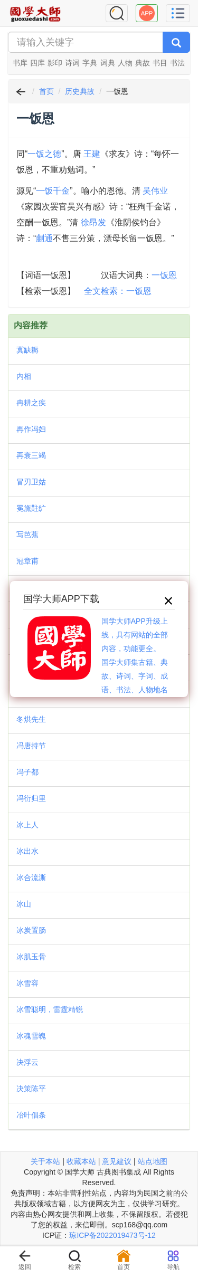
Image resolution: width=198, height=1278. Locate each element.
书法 (177, 63)
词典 (107, 63)
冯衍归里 (31, 798)
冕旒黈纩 (31, 508)
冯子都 (27, 772)
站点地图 (152, 1161)
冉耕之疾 (31, 402)
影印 (55, 63)
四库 (37, 63)
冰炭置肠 (31, 930)
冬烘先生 (31, 719)
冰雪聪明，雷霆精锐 (49, 1009)
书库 (20, 63)
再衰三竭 (31, 455)
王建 (91, 153)
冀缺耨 (27, 350)
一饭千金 (53, 190)
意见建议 (116, 1161)
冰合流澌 (31, 877)
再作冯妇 (31, 429)
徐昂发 (93, 222)
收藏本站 (81, 1161)
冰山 (23, 904)
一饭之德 (44, 153)
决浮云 (27, 1062)
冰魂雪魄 (31, 1036)
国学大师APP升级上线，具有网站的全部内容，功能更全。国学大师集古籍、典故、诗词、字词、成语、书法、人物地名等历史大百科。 (134, 662)
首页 (46, 91)
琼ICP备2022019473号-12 (112, 1235)
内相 (23, 376)
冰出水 (27, 851)
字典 (89, 63)
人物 (125, 63)
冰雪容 (27, 983)
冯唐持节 (31, 745)
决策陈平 (31, 1088)
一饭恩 (164, 275)
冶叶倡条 (31, 1115)
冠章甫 (27, 561)
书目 (160, 63)
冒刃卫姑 (31, 482)
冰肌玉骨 (31, 956)
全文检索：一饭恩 (118, 291)
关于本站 (45, 1161)
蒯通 (44, 238)
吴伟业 (155, 190)
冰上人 (27, 825)
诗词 (72, 63)
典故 (142, 63)
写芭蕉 (27, 534)
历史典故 (80, 91)
